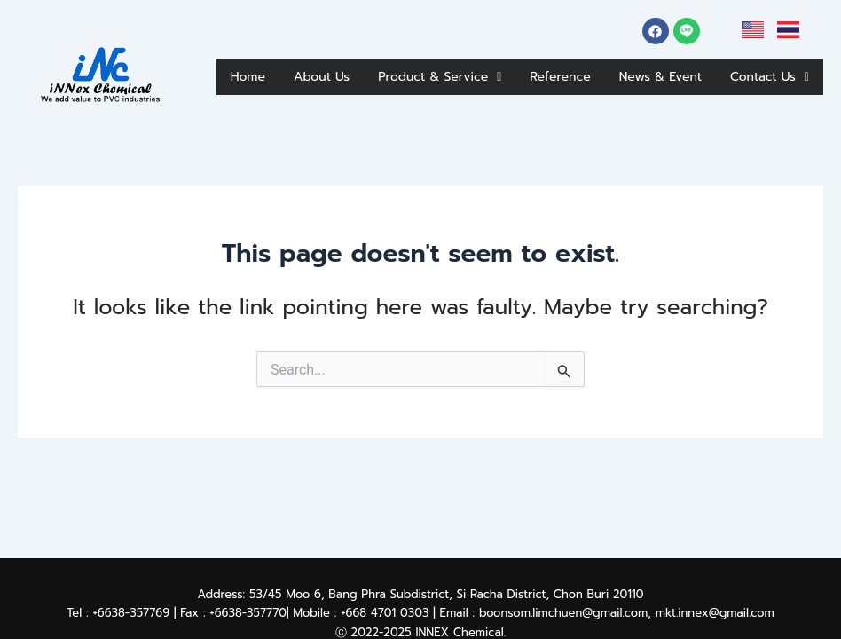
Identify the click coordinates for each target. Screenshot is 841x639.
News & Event (757, 67)
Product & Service (500, 67)
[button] (500, 68)
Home (278, 67)
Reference (641, 67)
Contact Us (762, 109)
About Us (362, 67)
